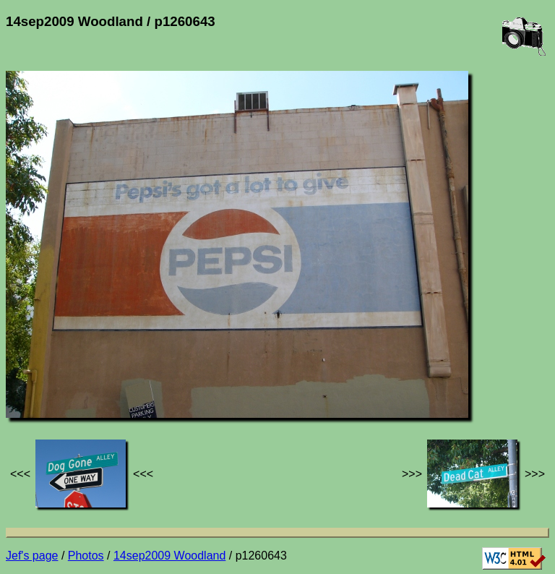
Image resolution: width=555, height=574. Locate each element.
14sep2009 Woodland (169, 555)
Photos (86, 555)
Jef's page (32, 555)
